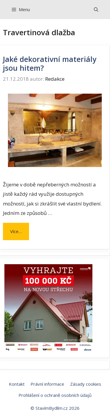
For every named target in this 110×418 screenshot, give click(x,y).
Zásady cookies (85, 384)
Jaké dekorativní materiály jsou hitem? (49, 63)
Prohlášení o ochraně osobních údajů (55, 395)
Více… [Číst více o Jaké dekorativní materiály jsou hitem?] (16, 231)
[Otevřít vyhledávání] (96, 9)
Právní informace (47, 384)
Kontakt (17, 384)
